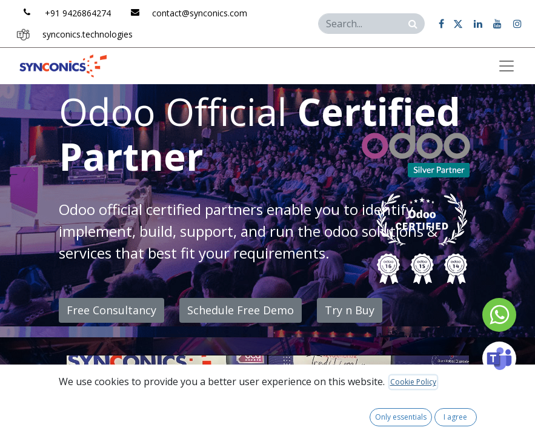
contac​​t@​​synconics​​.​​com (199, 13)
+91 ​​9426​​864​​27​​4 (78, 13)
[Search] (413, 23)
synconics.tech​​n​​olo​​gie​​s (87, 34)
